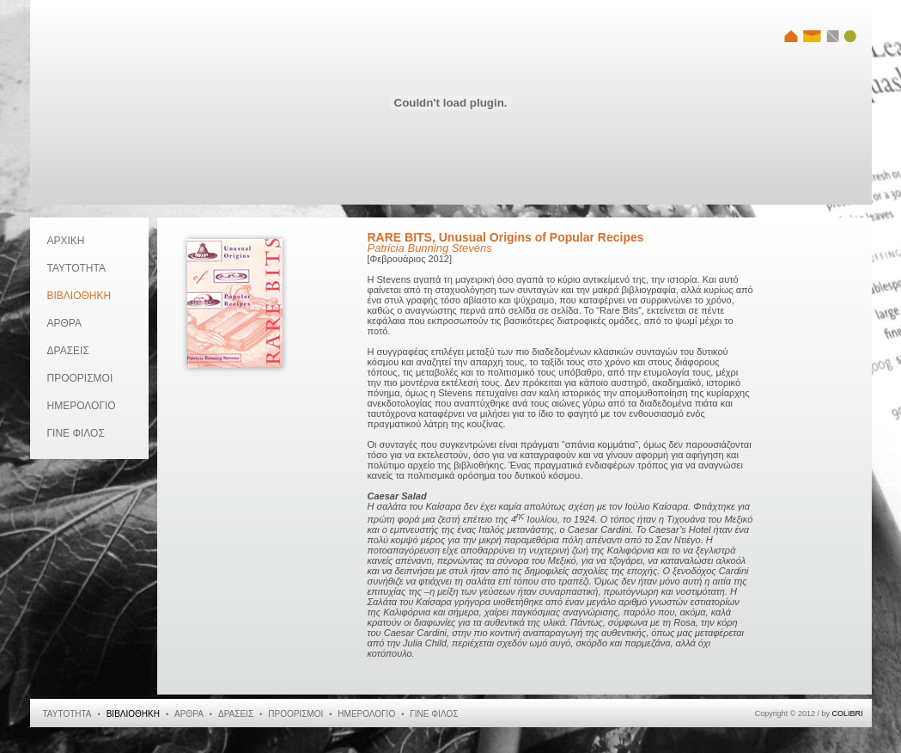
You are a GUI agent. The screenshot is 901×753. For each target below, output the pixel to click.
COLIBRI (846, 713)
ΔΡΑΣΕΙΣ (68, 351)
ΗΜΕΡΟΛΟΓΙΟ (81, 406)
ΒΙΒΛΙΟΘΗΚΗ (79, 296)
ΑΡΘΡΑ (64, 323)
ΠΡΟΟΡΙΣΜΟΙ (80, 378)
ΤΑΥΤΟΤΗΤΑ (76, 268)
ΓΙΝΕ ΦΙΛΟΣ (76, 433)
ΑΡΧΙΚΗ (66, 241)
